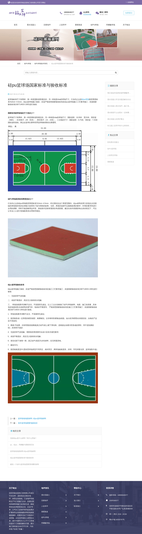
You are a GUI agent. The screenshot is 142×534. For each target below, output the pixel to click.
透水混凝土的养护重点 (115, 119)
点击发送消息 (87, 14)
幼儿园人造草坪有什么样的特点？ (119, 126)
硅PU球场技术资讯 (40, 63)
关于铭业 (126, 25)
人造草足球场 (112, 155)
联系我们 (77, 506)
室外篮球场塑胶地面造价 (28, 423)
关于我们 (77, 495)
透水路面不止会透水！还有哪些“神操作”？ (122, 112)
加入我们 (77, 500)
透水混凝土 (31, 25)
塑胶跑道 (78, 25)
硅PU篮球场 (111, 149)
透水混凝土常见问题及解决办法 (119, 99)
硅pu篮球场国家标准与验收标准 (37, 85)
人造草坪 (62, 25)
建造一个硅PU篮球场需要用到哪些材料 (24, 464)
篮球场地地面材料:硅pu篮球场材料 (32, 419)
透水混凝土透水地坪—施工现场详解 (120, 106)
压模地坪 (47, 25)
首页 (15, 25)
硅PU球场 (94, 25)
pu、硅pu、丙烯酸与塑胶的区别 (22, 445)
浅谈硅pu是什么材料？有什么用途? (23, 438)
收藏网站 (130, 2)
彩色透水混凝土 (113, 142)
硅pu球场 (85, 99)
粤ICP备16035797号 (116, 519)
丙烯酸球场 (110, 25)
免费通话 (128, 13)
